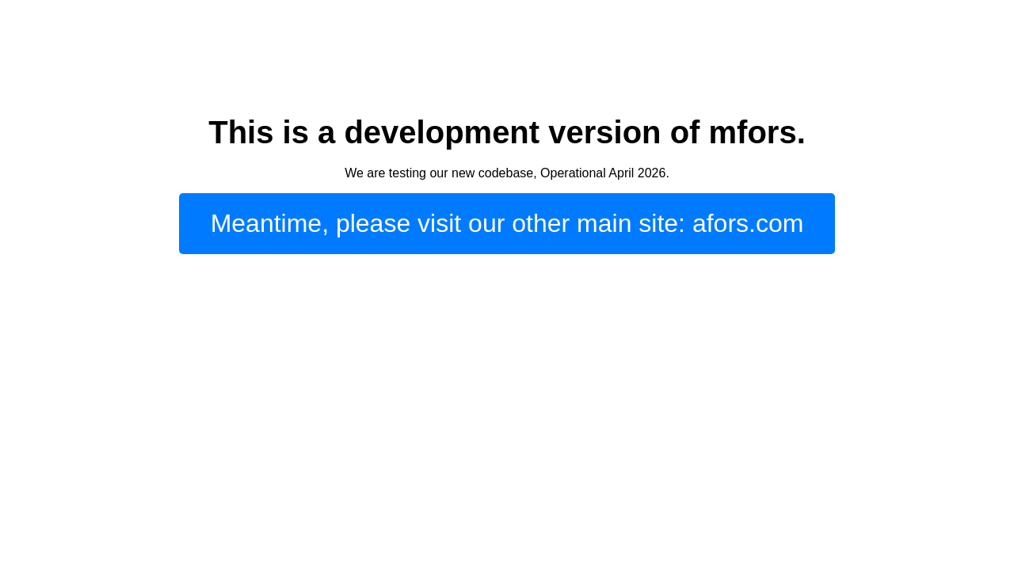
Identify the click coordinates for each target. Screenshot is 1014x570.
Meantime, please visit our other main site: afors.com (507, 223)
